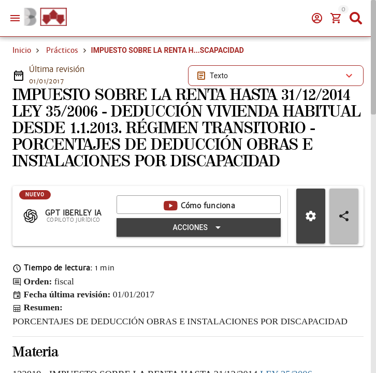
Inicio (21, 50)
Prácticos (62, 50)
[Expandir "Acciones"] (199, 227)
